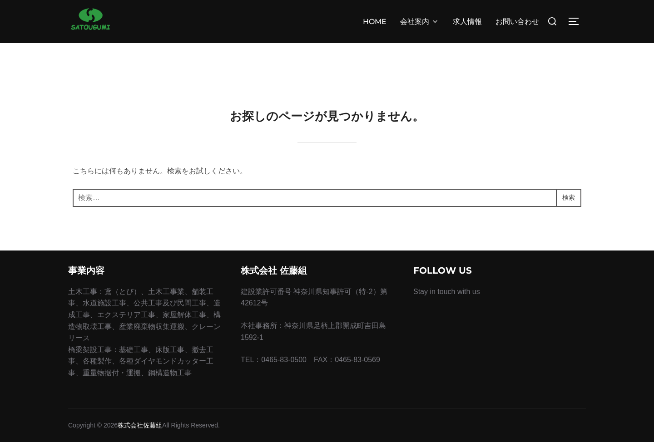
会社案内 (419, 21)
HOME (374, 21)
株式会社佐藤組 (140, 425)
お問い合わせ (517, 21)
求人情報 (467, 21)
